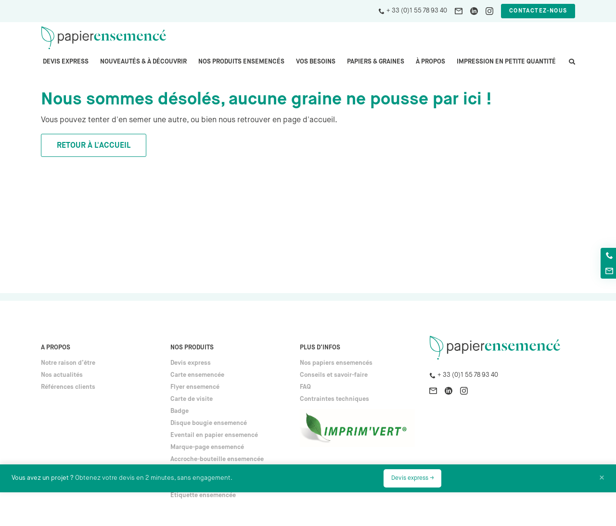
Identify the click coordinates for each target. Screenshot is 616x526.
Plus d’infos (320, 348)
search (571, 66)
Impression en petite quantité (506, 62)
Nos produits (192, 348)
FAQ (305, 387)
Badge (179, 411)
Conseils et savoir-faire (334, 375)
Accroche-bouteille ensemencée (217, 459)
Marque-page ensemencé (207, 447)
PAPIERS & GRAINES (375, 62)
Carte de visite (191, 399)
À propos (430, 62)
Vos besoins (315, 62)
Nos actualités (62, 375)
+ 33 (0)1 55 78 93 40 (416, 11)
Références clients (68, 387)
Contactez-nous (538, 11)
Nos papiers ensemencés (336, 363)
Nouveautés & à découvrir (143, 62)
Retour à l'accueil (93, 146)
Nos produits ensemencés (241, 62)
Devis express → (412, 478)
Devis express (66, 62)
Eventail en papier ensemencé (214, 435)
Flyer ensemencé (194, 387)
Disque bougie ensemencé (208, 423)
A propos (55, 348)
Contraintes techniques (334, 399)
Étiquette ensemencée (203, 495)
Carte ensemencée (197, 375)
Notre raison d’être (68, 363)
